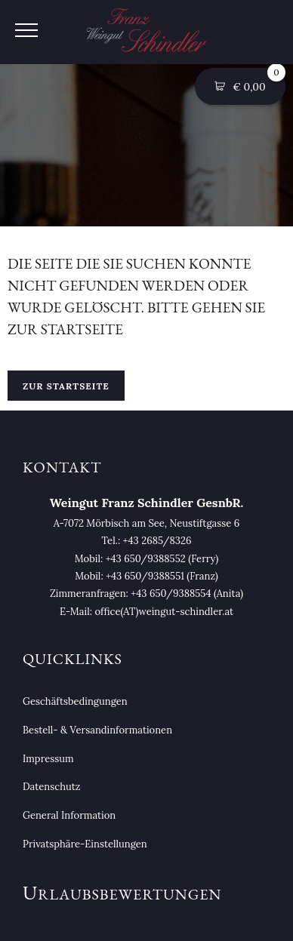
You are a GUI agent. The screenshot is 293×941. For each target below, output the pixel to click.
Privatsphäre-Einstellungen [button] (85, 844)
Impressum (48, 758)
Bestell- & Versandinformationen (97, 730)
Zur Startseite (66, 386)
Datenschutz (51, 786)
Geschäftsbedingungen (75, 701)
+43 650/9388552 (146, 558)
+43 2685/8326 (157, 540)
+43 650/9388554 (171, 593)
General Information (69, 815)
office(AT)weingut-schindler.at (163, 611)
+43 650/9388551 (145, 576)
